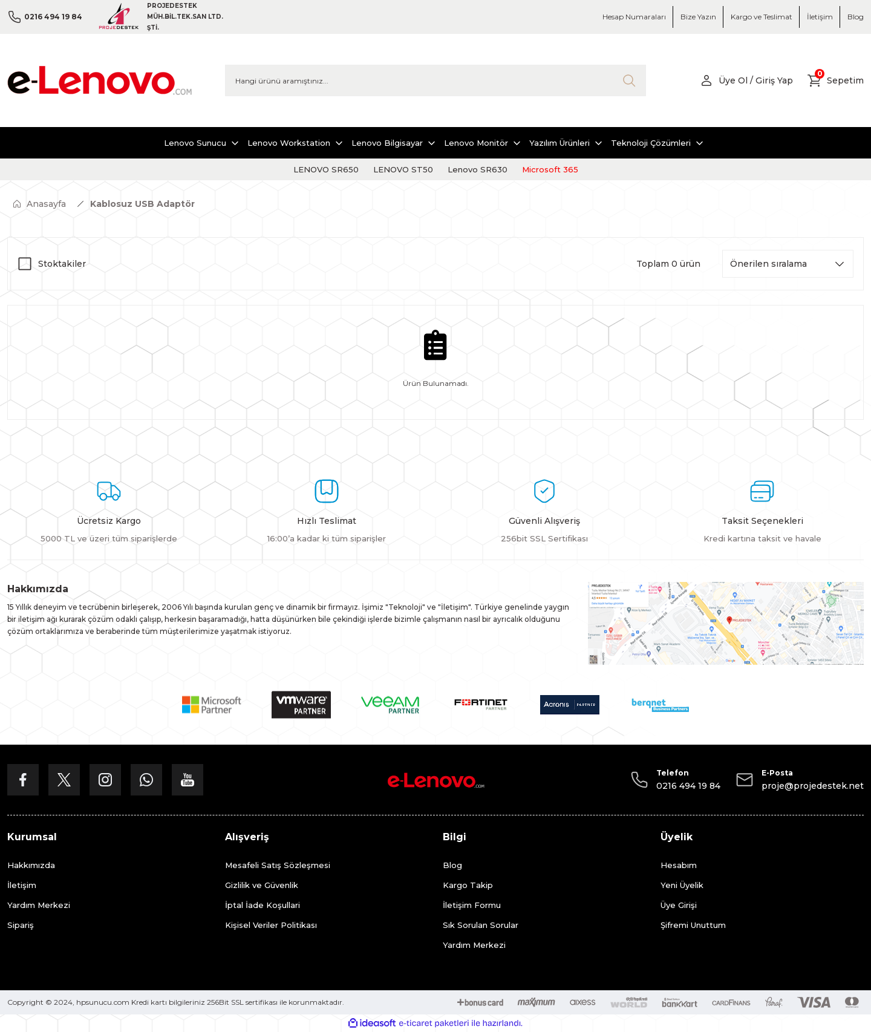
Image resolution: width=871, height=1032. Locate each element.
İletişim (21, 885)
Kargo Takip (468, 885)
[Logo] (99, 80)
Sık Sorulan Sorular (480, 925)
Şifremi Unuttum (693, 925)
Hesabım (679, 865)
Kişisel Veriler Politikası (271, 925)
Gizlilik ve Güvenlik (261, 885)
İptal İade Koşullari (262, 905)
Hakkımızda (31, 865)
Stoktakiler (62, 263)
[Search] (435, 80)
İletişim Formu (472, 905)
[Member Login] (746, 80)
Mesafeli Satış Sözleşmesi (277, 865)
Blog (452, 865)
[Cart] (835, 80)
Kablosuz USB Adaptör (142, 203)
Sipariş (20, 925)
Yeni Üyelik (682, 885)
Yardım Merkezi (38, 905)
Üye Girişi (679, 905)
